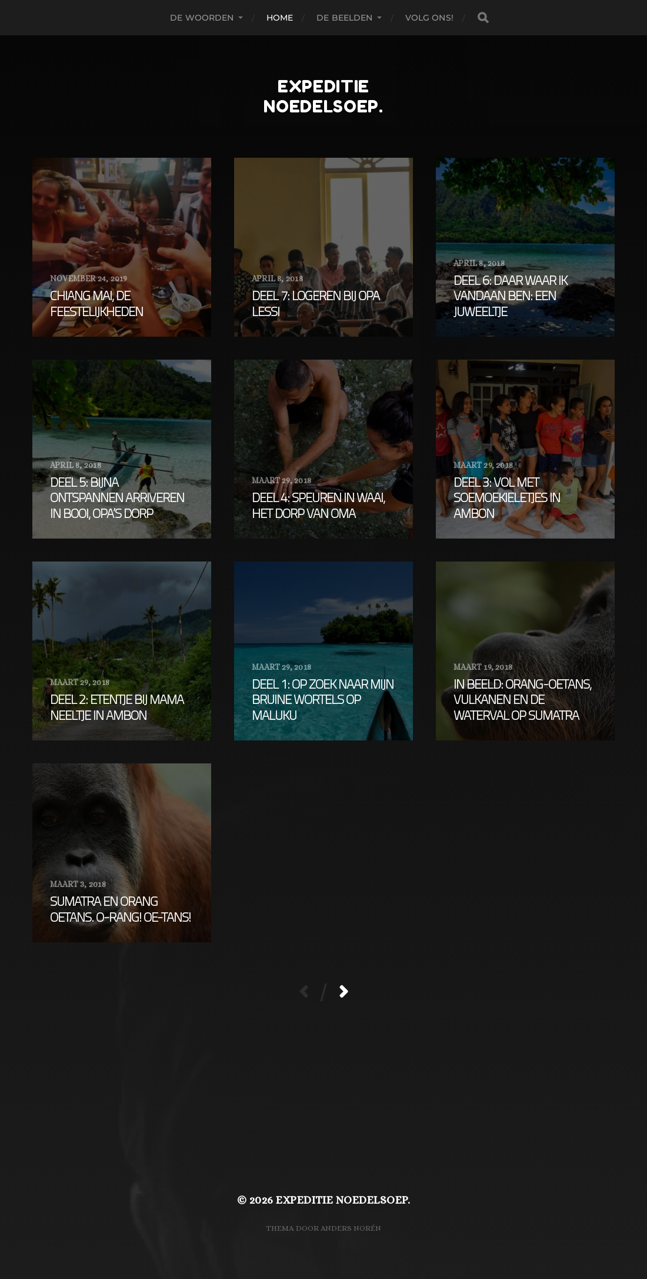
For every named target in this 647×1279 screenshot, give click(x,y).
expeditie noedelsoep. (323, 97)
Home (280, 17)
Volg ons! (429, 17)
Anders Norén (351, 1228)
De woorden (202, 17)
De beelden (344, 17)
